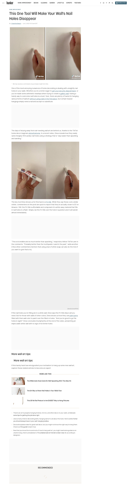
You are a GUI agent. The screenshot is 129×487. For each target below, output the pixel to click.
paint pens (74, 316)
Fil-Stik (48, 202)
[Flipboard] (109, 3)
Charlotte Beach (16, 23)
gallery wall (64, 94)
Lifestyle (60, 3)
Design (36, 3)
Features (77, 3)
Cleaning (44, 3)
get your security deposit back (64, 91)
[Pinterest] (106, 3)
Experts (69, 3)
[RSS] (112, 3)
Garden (52, 3)
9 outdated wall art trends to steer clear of (52, 433)
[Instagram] (103, 3)
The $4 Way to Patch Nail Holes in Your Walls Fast (44, 391)
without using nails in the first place (43, 99)
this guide (24, 427)
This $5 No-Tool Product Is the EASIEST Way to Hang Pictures (48, 401)
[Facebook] (100, 3)
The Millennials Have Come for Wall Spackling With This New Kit (49, 381)
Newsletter (121, 3)
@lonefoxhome (34, 133)
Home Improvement (24, 3)
